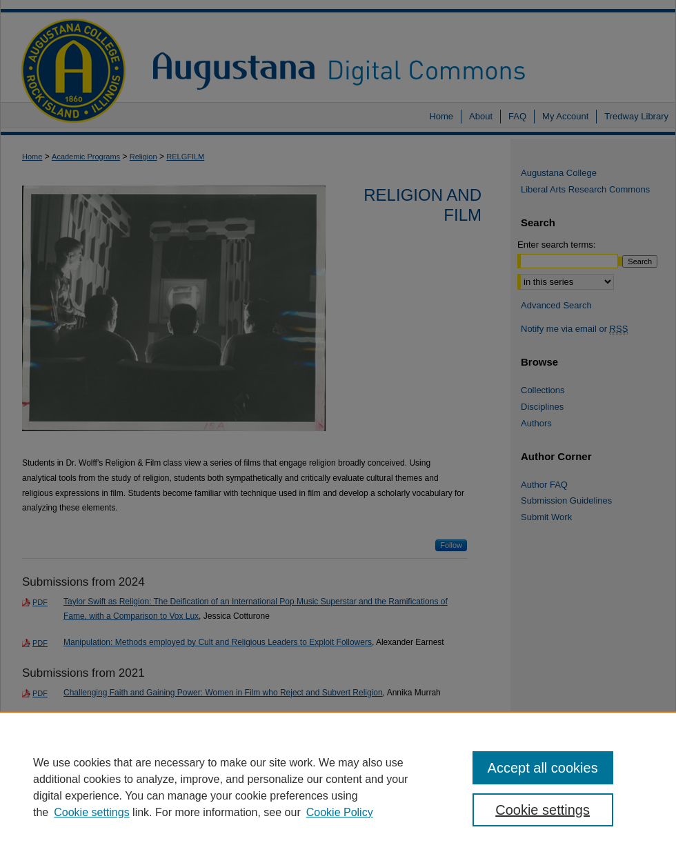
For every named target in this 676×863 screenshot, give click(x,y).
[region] (338, 787)
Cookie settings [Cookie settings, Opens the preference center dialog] (542, 809)
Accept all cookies (543, 767)
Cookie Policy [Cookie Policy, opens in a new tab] (339, 812)
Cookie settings (91, 812)
